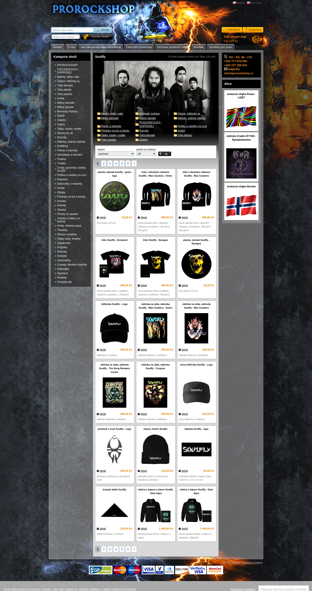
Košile (60, 98)
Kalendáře (63, 269)
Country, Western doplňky (72, 264)
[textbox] (66, 37)
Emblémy (62, 146)
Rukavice (62, 179)
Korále (61, 188)
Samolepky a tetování (69, 154)
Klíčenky (62, 251)
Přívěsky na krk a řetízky (115, 130)
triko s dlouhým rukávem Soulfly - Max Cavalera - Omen (155, 174)
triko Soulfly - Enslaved (114, 240)
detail (103, 217)
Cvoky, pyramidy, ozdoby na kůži (71, 169)
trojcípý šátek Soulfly (114, 489)
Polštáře (62, 256)
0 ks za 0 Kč (235, 39)
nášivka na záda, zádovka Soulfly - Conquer (155, 366)
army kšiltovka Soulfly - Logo (196, 364)
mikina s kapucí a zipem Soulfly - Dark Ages (155, 491)
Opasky (61, 209)
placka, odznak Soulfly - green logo (114, 174)
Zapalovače (64, 243)
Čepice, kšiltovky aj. (189, 113)
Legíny (61, 124)
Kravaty (61, 201)
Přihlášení (234, 29)
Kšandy (61, 205)
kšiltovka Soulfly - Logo (114, 304)
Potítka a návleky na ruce (192, 126)
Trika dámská (147, 135)
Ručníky (144, 130)
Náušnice (62, 273)
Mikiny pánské (147, 118)
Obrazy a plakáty (67, 234)
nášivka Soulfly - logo (196, 429)
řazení (101, 149)
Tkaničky (62, 230)
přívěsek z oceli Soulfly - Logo (114, 429)
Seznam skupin (100, 36)
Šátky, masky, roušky (113, 135)
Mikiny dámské (109, 118)
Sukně (181, 130)
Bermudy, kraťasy (149, 113)
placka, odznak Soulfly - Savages (196, 242)
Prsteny (61, 159)
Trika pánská (108, 139)
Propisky (62, 247)
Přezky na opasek (67, 214)
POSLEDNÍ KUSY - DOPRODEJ (68, 71)
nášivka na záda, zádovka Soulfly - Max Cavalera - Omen (155, 306)
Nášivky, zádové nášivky (192, 118)
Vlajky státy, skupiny (68, 238)
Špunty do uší (65, 133)
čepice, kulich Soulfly (155, 429)
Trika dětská (185, 135)
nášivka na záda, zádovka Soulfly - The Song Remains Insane (114, 368)
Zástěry (143, 139)
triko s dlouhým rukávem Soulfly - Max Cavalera (196, 174)
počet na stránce (146, 149)
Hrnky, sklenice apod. (69, 225)
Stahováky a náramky (69, 183)
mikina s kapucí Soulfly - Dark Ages (196, 491)
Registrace (255, 29)
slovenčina (256, 3)
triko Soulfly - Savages (155, 240)
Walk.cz (80, 562)
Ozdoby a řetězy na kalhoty (68, 220)
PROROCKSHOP (67, 65)
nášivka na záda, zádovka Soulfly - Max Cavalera (196, 306)
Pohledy (62, 277)
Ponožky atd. (64, 281)
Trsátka (61, 163)
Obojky (61, 192)
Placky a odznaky (111, 126)
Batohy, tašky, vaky (112, 113)
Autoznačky (64, 260)
